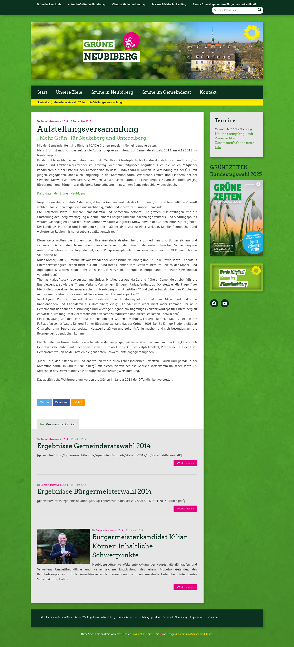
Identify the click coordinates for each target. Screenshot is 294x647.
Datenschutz (213, 617)
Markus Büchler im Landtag (169, 4)
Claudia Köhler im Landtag (129, 4)
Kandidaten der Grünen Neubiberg (61, 193)
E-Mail (78, 402)
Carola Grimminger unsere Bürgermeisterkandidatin (225, 4)
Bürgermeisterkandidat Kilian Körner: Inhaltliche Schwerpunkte (140, 546)
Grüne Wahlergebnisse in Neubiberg (95, 617)
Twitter (44, 402)
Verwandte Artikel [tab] (61, 424)
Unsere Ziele (69, 92)
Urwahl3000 (138, 634)
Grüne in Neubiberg (112, 92)
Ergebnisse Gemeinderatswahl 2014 (94, 446)
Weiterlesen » (185, 463)
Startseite (43, 102)
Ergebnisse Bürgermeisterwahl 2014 (94, 491)
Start (42, 92)
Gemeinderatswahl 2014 (69, 102)
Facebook (61, 402)
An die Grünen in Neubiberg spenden (139, 617)
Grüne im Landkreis (49, 4)
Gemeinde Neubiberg (175, 617)
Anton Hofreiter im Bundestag (87, 4)
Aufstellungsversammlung (87, 129)
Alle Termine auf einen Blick (56, 617)
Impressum (196, 617)
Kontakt (208, 92)
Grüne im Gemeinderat (166, 92)
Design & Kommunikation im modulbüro (189, 634)
